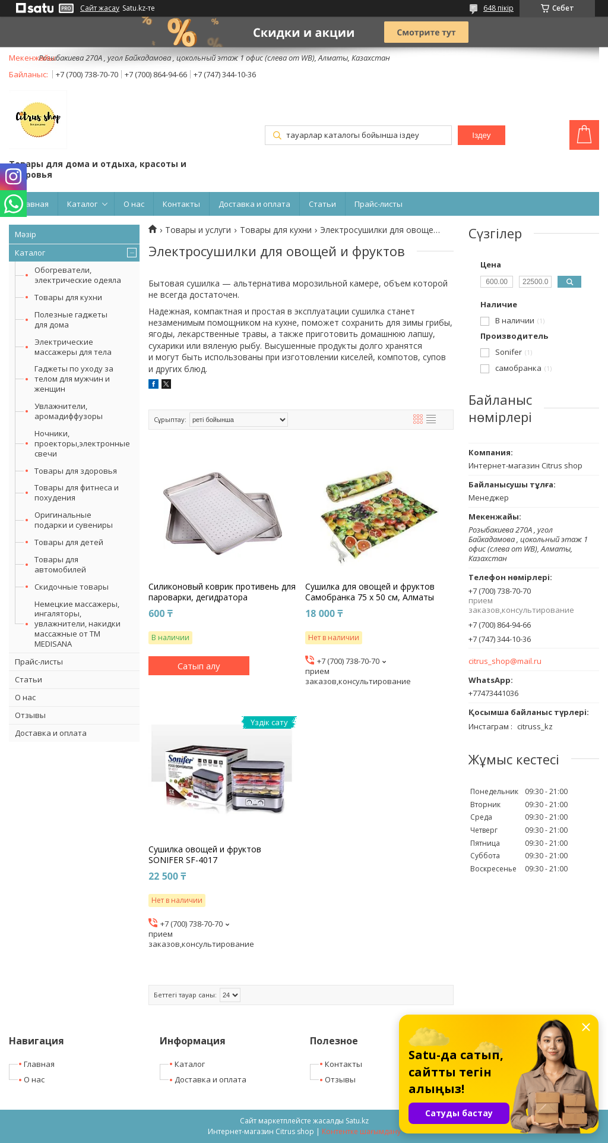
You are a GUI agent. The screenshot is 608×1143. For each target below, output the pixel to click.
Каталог (82, 204)
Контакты (181, 204)
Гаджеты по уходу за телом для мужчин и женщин (73, 378)
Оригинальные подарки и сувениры (73, 519)
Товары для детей (68, 542)
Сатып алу (199, 666)
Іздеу (481, 135)
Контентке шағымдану (361, 1131)
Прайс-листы (378, 204)
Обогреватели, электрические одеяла (77, 275)
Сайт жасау (99, 8)
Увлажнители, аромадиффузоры (68, 411)
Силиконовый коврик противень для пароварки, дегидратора (222, 592)
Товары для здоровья (75, 470)
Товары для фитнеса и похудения (76, 492)
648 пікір (498, 8)
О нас (134, 204)
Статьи (322, 204)
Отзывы (30, 715)
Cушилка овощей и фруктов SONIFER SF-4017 (204, 854)
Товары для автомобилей (60, 564)
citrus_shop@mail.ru (505, 661)
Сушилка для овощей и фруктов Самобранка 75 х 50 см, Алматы (370, 592)
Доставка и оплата (254, 204)
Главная (33, 204)
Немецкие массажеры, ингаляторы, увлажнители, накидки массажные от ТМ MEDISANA (77, 624)
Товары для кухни (68, 297)
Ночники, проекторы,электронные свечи (82, 443)
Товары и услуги (198, 230)
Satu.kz (357, 1121)
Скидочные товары (71, 586)
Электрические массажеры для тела (73, 346)
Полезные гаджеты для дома (70, 319)
